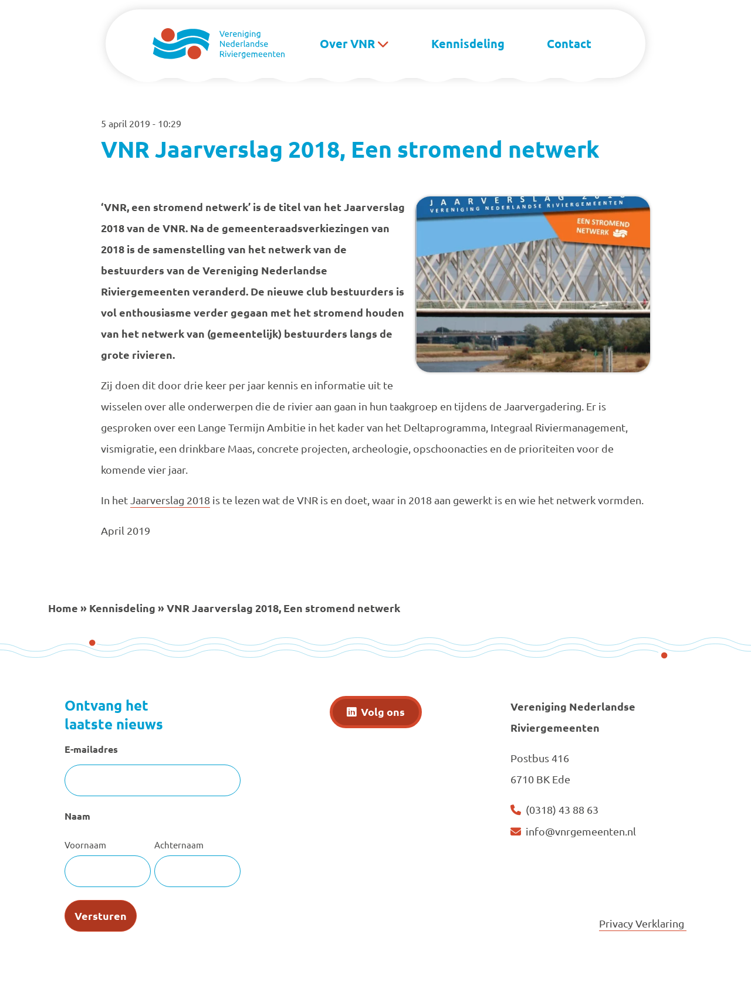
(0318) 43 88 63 (562, 809)
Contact (569, 43)
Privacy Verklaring (642, 923)
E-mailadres (91, 749)
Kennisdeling (468, 43)
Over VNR (347, 43)
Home (63, 607)
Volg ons (383, 711)
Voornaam (85, 844)
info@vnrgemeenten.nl (581, 831)
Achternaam (179, 844)
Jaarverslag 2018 (170, 500)
